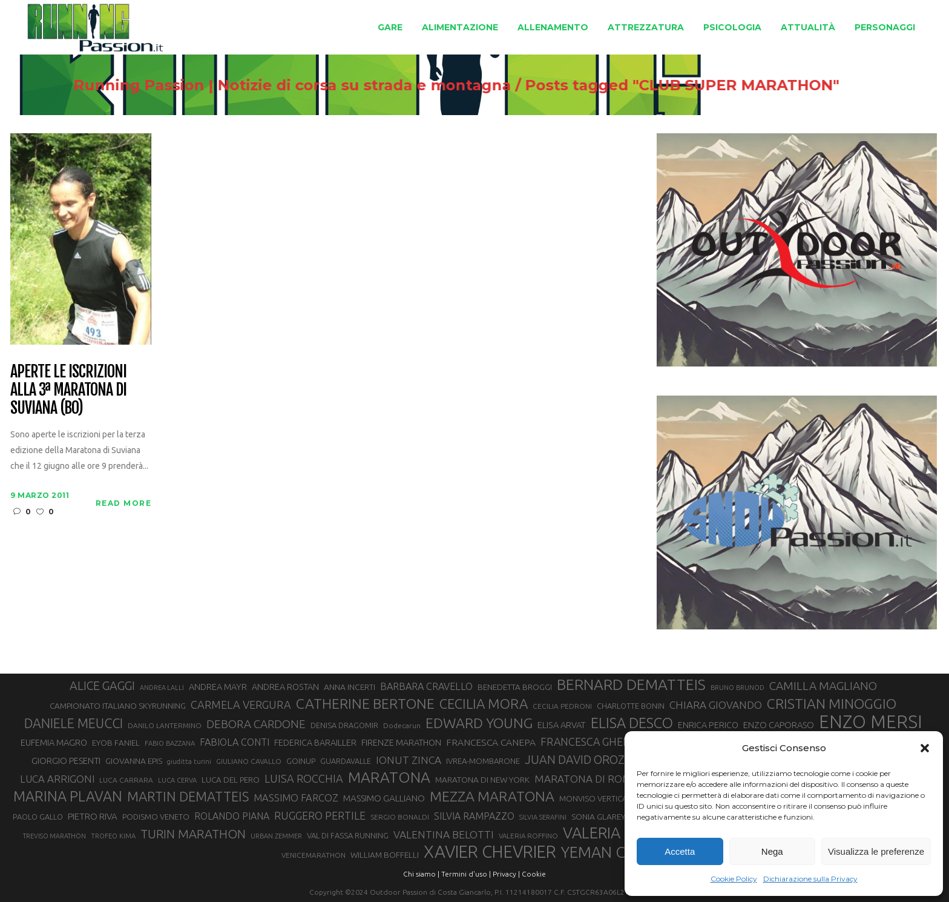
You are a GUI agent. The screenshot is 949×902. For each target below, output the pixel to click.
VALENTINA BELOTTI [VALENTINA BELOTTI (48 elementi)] (443, 834)
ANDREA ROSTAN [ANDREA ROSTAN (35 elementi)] (285, 687)
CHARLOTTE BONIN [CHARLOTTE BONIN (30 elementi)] (631, 705)
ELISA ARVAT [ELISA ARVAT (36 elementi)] (561, 725)
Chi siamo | (421, 874)
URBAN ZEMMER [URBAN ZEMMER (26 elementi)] (276, 836)
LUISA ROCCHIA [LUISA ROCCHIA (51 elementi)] (303, 778)
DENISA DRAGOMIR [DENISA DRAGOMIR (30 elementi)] (344, 725)
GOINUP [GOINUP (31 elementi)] (300, 761)
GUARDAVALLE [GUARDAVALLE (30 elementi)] (345, 761)
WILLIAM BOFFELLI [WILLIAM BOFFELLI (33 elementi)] (384, 855)
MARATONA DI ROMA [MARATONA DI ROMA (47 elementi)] (586, 778)
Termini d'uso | (466, 874)
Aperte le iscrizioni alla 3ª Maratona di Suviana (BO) (68, 390)
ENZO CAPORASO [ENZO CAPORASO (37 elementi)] (778, 725)
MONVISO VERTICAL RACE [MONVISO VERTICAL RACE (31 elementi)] (605, 798)
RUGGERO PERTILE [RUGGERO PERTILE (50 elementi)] (320, 815)
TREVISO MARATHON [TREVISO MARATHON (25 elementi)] (54, 836)
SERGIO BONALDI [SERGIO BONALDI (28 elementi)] (399, 817)
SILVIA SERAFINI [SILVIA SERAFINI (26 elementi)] (542, 817)
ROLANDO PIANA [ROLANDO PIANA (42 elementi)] (231, 816)
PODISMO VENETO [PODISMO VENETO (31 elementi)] (155, 816)
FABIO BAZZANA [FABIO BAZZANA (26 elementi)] (170, 743)
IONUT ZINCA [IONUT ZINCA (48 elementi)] (408, 760)
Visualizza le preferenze (876, 851)
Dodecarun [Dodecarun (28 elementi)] (402, 725)
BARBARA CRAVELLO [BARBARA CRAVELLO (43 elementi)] (426, 686)
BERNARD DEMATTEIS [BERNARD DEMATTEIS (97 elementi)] (631, 684)
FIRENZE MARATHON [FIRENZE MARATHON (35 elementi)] (401, 743)
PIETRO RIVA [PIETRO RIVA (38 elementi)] (92, 816)
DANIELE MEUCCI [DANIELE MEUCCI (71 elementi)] (73, 723)
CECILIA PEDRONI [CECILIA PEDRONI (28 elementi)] (562, 706)
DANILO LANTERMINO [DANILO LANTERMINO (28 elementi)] (165, 725)
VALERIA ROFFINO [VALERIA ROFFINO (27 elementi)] (528, 836)
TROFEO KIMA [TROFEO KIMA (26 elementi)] (113, 836)
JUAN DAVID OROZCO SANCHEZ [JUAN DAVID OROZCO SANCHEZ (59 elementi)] (609, 759)
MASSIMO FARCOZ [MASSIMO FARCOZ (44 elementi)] (296, 797)
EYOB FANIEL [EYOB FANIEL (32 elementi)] (116, 743)
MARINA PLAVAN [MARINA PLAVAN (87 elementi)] (67, 796)
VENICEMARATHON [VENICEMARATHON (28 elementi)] (313, 855)
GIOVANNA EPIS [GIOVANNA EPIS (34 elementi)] (133, 761)
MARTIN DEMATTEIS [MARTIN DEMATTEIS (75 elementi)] (188, 796)
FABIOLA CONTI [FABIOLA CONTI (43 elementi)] (234, 742)
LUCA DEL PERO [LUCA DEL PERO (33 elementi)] (231, 779)
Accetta (680, 851)
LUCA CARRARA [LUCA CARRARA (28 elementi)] (126, 780)
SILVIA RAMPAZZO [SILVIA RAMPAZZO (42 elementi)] (474, 816)
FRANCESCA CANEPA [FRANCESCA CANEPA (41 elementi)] (491, 742)
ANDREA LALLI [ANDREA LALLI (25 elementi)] (162, 687)
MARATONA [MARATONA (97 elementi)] (389, 777)
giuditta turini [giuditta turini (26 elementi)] (189, 761)
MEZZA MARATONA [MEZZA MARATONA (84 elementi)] (492, 796)
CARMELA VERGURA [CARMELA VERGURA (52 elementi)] (241, 704)
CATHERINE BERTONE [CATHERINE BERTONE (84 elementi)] (365, 703)
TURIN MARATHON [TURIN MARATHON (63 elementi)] (193, 834)
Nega (772, 851)
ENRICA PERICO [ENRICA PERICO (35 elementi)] (708, 725)
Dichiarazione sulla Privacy (810, 878)
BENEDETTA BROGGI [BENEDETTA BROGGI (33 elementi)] (515, 687)
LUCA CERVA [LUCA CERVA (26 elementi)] (177, 780)
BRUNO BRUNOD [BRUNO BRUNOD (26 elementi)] (737, 687)
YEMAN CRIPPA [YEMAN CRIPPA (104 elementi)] (613, 852)
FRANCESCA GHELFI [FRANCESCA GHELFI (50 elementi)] (588, 741)
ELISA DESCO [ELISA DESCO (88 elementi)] (632, 723)
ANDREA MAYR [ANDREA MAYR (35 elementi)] (218, 687)
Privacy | (506, 874)
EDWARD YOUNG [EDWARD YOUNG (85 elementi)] (479, 723)
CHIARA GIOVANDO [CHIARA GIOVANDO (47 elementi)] (715, 705)
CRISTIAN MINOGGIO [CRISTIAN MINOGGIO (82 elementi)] (831, 703)
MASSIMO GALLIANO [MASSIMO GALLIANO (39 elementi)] (384, 798)
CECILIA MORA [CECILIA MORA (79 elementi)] (483, 703)
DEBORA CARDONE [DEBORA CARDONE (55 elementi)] (256, 724)
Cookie (534, 874)
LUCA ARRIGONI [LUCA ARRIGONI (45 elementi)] (57, 778)
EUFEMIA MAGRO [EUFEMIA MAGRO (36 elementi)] (54, 742)
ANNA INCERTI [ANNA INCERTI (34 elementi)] (349, 687)
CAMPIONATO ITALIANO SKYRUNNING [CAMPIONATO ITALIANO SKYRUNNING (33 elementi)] (118, 706)
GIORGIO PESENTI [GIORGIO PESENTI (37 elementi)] (65, 760)
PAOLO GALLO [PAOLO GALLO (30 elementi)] (38, 816)
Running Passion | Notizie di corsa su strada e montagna (303, 85)
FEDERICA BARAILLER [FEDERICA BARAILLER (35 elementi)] (315, 743)
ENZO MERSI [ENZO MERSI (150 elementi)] (870, 722)
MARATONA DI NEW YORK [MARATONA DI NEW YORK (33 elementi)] (482, 779)
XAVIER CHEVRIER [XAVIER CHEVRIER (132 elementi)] (490, 852)
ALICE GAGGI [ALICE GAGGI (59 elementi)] (102, 685)
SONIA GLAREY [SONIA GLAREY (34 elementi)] (598, 816)
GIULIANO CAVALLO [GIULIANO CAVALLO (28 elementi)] (248, 761)
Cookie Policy (734, 878)
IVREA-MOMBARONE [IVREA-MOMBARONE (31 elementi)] (483, 761)
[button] (925, 748)
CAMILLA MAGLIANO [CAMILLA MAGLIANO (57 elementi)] (823, 685)
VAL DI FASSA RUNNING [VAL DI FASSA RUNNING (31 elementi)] (348, 835)
